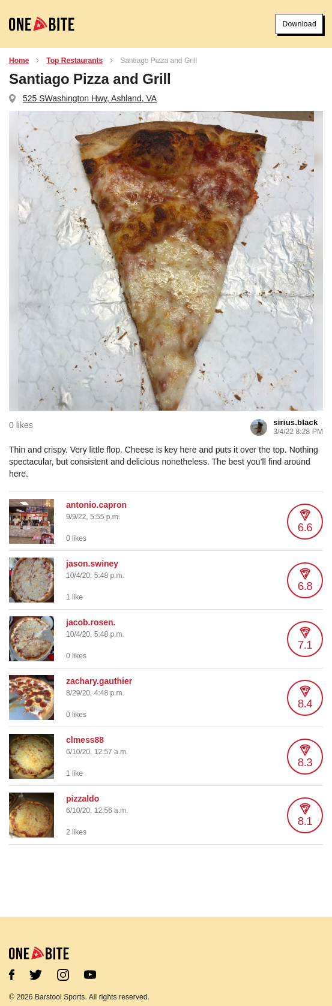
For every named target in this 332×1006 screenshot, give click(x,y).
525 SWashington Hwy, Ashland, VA (90, 98)
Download (299, 24)
